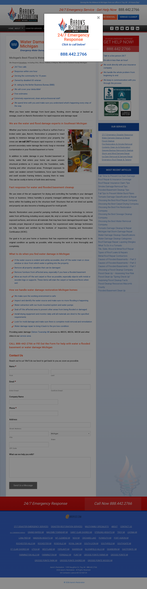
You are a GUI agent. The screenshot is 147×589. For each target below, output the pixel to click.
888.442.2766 (73, 54)
